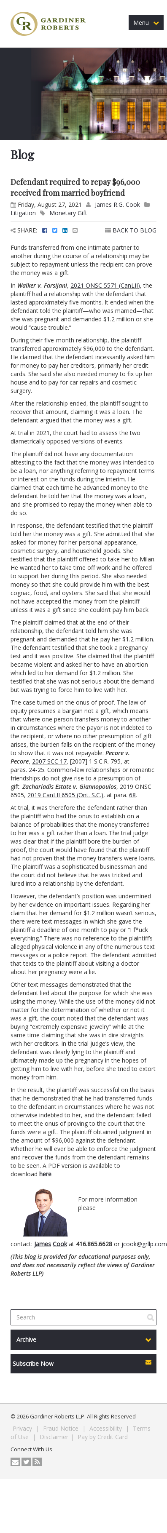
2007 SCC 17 (49, 761)
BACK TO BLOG (130, 230)
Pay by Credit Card (103, 1437)
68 (132, 795)
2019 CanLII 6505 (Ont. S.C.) (65, 795)
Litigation (23, 213)
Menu (146, 23)
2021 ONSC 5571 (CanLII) (105, 285)
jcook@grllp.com (144, 1244)
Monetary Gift (68, 213)
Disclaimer (54, 1437)
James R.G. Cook (117, 204)
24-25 (36, 770)
